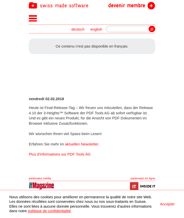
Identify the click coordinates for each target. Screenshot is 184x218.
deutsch (78, 29)
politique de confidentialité (49, 211)
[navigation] (92, 5)
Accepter (167, 204)
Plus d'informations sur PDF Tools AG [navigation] (60, 154)
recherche (152, 29)
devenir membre (126, 5)
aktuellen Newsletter (81, 144)
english (96, 29)
